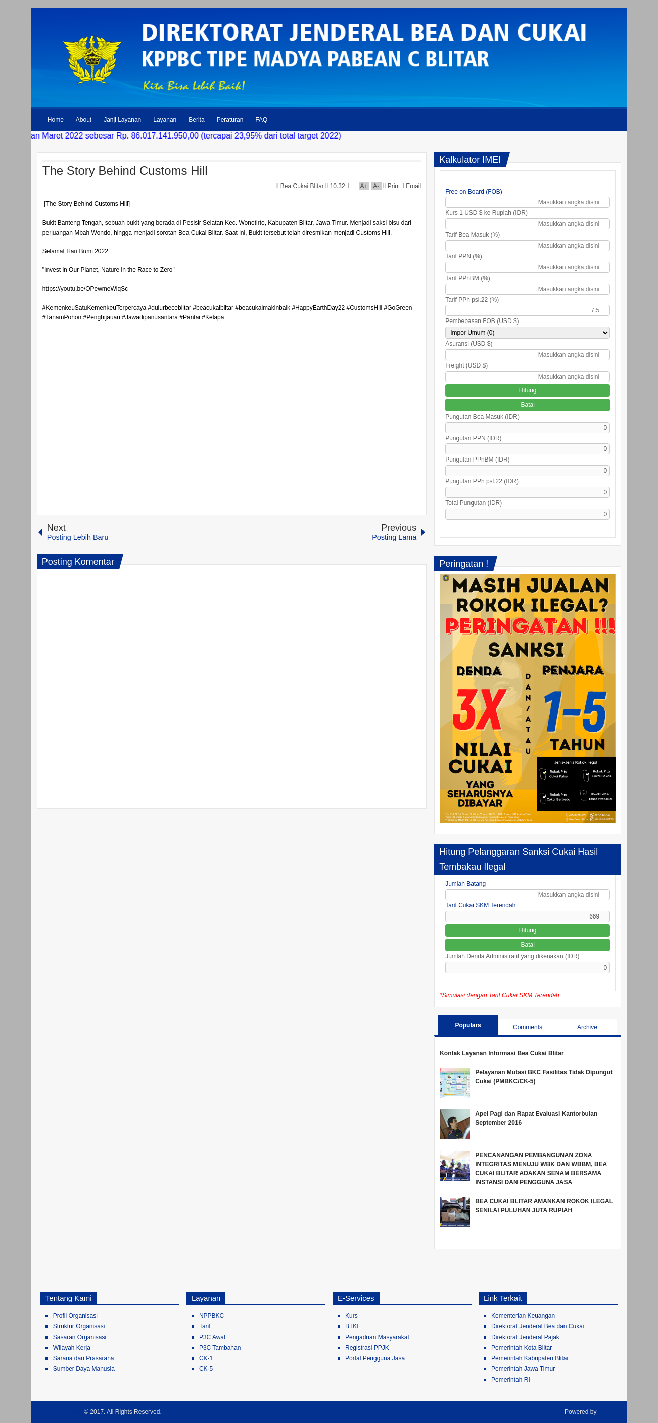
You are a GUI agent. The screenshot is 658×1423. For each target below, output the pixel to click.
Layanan (164, 119)
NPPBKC (211, 1315)
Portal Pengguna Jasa (375, 1358)
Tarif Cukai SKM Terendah (480, 905)
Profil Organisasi (75, 1315)
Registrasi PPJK (367, 1347)
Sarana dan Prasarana (83, 1358)
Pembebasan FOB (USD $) (482, 321)
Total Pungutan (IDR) (473, 503)
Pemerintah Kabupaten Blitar (530, 1358)
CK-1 (206, 1358)
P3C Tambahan (220, 1347)
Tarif (205, 1326)
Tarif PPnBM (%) (467, 278)
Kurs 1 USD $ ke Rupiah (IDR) (486, 212)
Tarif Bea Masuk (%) (472, 234)
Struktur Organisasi (79, 1326)
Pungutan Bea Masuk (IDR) (482, 416)
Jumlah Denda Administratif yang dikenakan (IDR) (512, 956)
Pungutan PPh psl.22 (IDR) (482, 481)
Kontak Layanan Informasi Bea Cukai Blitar (501, 1053)
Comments (527, 1027)
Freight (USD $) (466, 365)
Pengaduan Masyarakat (377, 1337)
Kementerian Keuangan (523, 1315)
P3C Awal (212, 1337)
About (83, 119)
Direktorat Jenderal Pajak (525, 1337)
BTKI (352, 1326)
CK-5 (206, 1368)
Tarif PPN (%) (463, 256)
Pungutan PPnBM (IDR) (477, 459)
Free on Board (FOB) (473, 191)
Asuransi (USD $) (468, 343)
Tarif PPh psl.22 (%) (472, 299)
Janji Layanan (122, 119)
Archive (587, 1027)
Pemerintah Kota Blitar (521, 1347)
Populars (468, 1025)
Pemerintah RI (510, 1379)
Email (411, 186)
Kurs (351, 1315)
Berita (196, 119)
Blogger (609, 1411)
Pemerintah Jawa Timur (523, 1368)
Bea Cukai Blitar (302, 186)
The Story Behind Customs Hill (125, 170)
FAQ (261, 119)
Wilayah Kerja (71, 1347)
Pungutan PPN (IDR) (473, 438)
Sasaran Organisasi (79, 1337)
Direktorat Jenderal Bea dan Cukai (537, 1326)
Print (391, 186)
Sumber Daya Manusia (84, 1368)
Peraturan (230, 119)
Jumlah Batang (465, 883)
